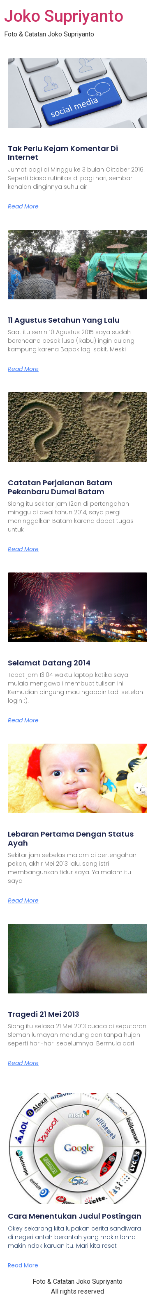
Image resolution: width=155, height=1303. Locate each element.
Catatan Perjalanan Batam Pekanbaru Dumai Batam (60, 487)
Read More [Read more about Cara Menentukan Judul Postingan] (23, 1265)
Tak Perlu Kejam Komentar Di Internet (63, 153)
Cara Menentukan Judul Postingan (74, 1216)
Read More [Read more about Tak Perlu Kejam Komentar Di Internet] (23, 206)
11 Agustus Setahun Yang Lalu (64, 320)
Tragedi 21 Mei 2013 (43, 1014)
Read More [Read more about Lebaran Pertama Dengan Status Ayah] (23, 900)
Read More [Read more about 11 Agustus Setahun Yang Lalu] (23, 369)
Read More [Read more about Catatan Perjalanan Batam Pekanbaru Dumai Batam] (23, 549)
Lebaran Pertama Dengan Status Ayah (71, 838)
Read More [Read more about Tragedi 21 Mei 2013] (23, 1063)
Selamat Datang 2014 (49, 663)
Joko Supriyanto (63, 16)
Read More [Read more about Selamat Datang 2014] (23, 720)
